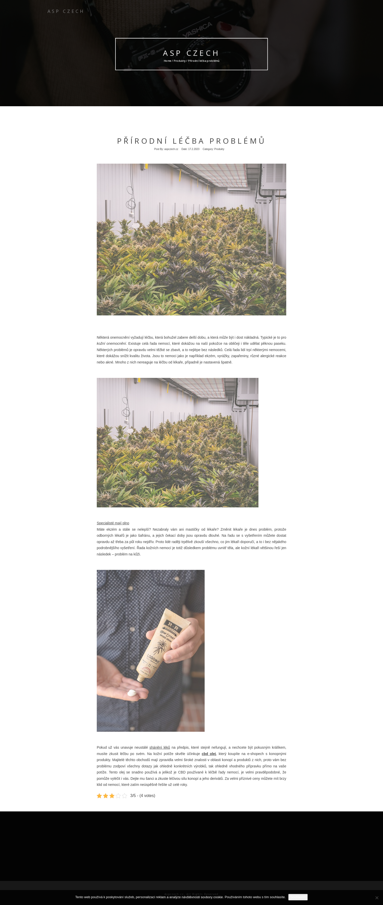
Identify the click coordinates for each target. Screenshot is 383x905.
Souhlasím (298, 897)
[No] (376, 897)
